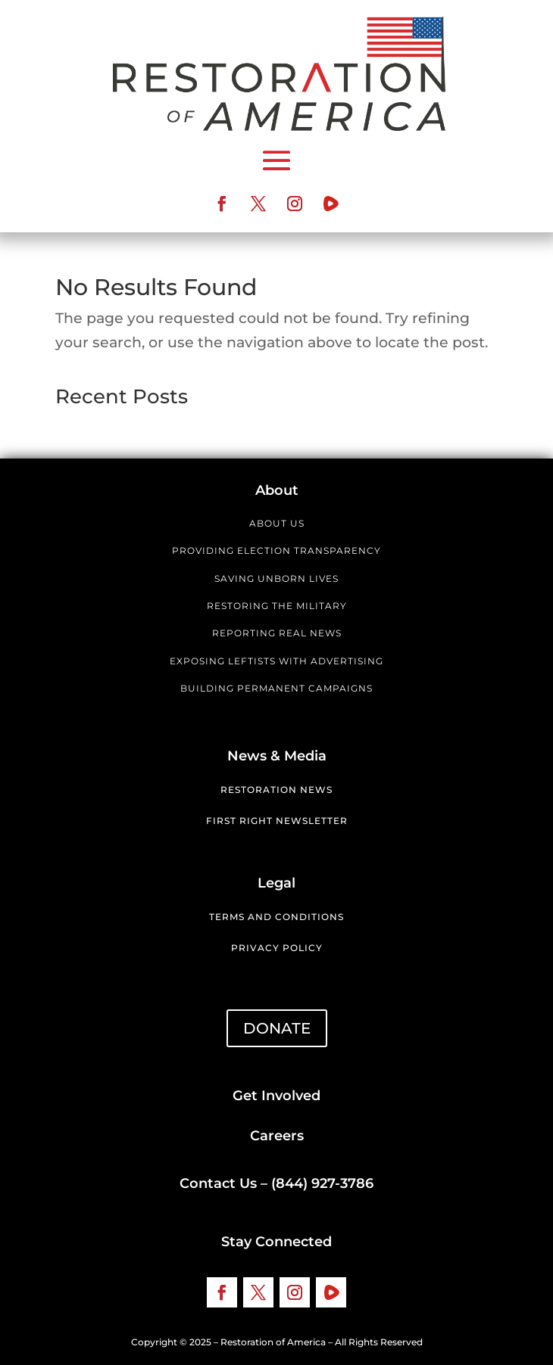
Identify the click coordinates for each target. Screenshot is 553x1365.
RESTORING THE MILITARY (277, 605)
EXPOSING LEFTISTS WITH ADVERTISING (276, 661)
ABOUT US (277, 523)
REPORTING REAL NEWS (277, 633)
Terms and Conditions (276, 916)
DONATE (277, 1028)
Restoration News (276, 789)
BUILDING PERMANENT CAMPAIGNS (276, 688)
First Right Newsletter (277, 820)
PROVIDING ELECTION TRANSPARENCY (276, 550)
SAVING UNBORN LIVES (276, 578)
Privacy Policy (277, 947)
